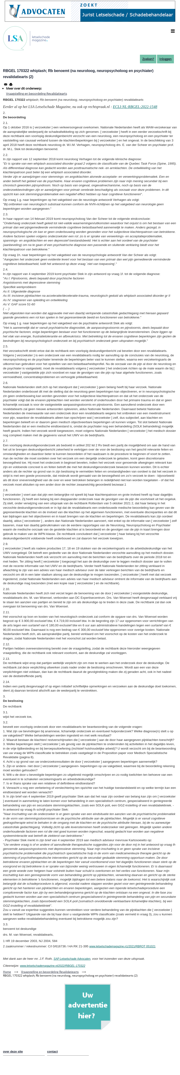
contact (52, 1051)
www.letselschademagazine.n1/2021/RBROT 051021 (122, 946)
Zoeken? (148, 59)
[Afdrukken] (10, 84)
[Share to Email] (5, 84)
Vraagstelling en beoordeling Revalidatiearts (36, 93)
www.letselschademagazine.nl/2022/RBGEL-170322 (52, 965)
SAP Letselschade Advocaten (71, 958)
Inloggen (165, 59)
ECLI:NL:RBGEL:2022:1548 (135, 107)
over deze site (13, 1051)
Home (7, 972)
